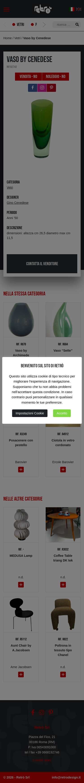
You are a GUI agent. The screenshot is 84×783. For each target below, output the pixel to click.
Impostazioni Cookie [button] (30, 413)
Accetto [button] (62, 413)
